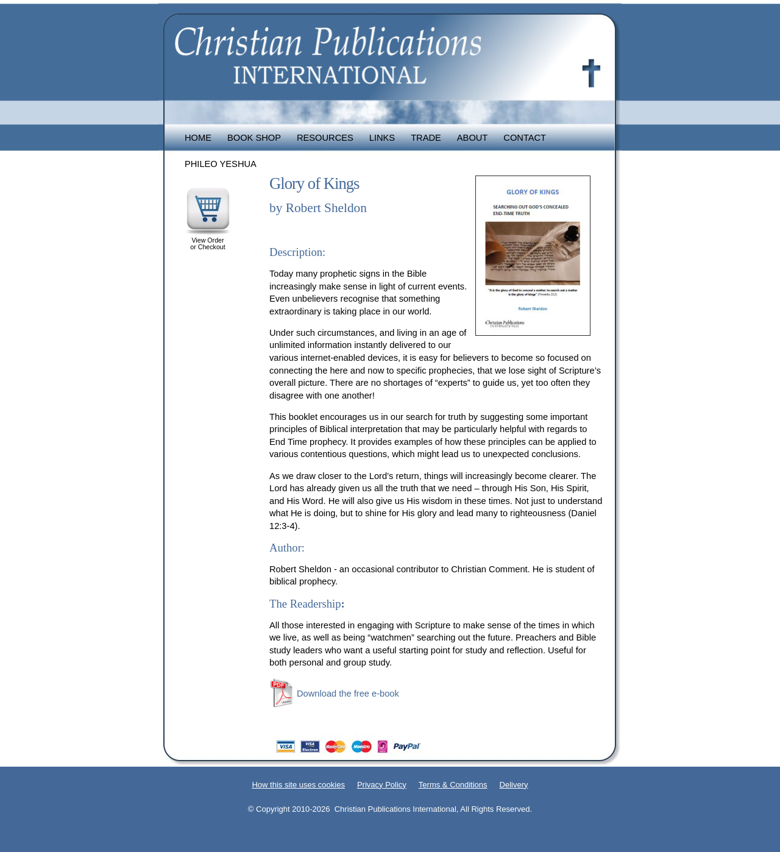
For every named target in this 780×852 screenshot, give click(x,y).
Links (382, 138)
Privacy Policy (381, 784)
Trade (426, 138)
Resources (325, 138)
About (472, 138)
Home (198, 138)
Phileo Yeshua (221, 164)
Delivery (514, 784)
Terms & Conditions (453, 784)
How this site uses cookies (298, 784)
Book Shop (254, 138)
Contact (524, 138)
